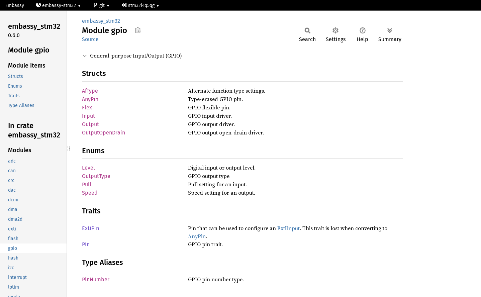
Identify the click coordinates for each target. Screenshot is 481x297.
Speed (90, 193)
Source (90, 39)
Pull (86, 184)
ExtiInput (288, 228)
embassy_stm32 (101, 21)
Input (88, 116)
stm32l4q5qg (139, 5)
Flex (87, 107)
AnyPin (90, 99)
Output (90, 124)
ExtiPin (90, 228)
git (99, 5)
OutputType (96, 176)
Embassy (14, 5)
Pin (86, 244)
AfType (90, 91)
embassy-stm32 (56, 5)
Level (88, 168)
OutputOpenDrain (103, 132)
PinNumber (95, 279)
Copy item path (137, 30)
